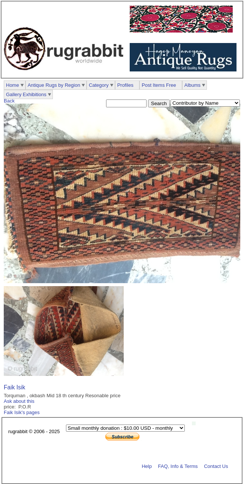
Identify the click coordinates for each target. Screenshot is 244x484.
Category (99, 85)
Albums (192, 85)
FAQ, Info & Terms (178, 466)
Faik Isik (14, 387)
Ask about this (19, 401)
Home (12, 85)
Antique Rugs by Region (54, 85)
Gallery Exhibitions (26, 94)
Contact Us (216, 466)
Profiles (125, 85)
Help (147, 466)
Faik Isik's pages (22, 412)
